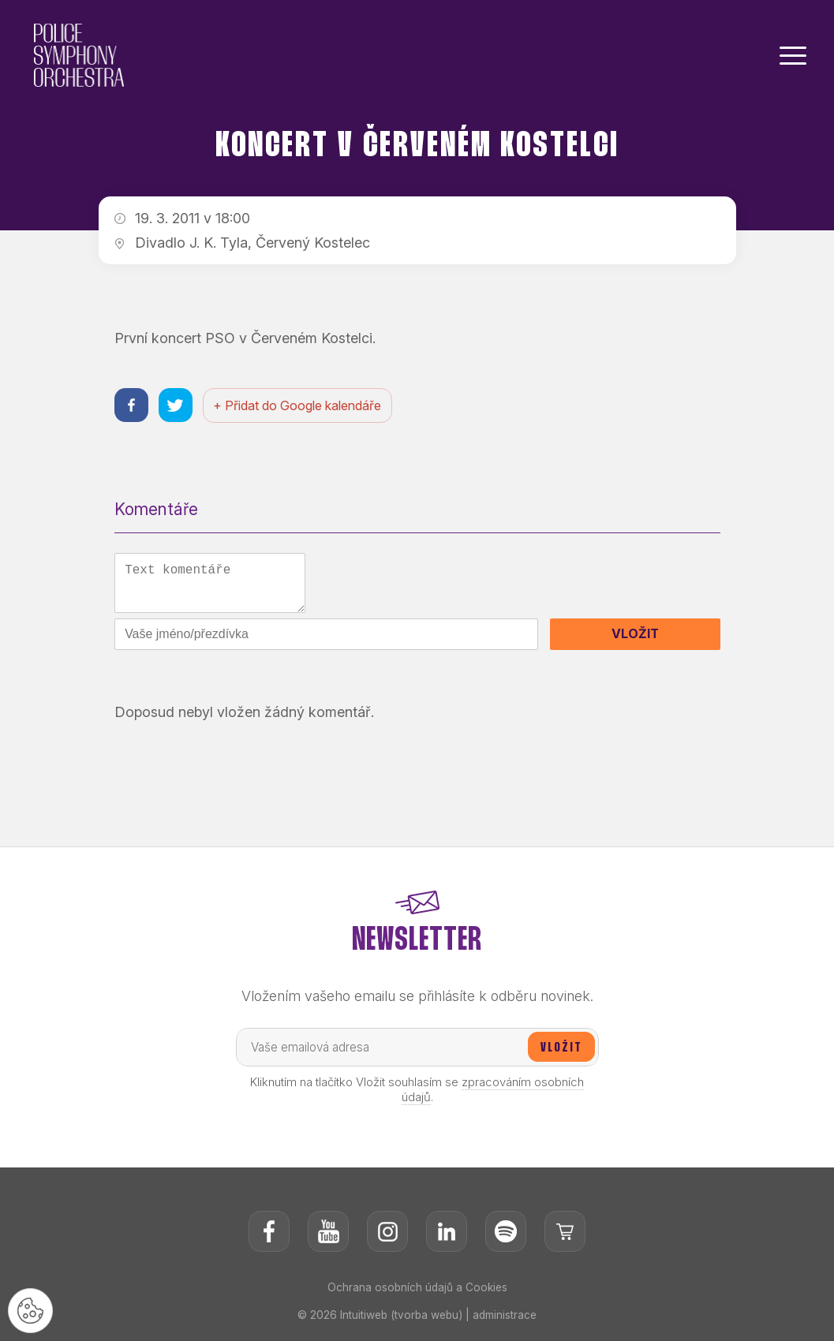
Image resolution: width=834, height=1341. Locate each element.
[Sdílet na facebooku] (132, 406)
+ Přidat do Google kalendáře (301, 406)
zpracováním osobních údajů (493, 1096)
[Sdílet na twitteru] (178, 406)
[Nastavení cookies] (31, 1309)
